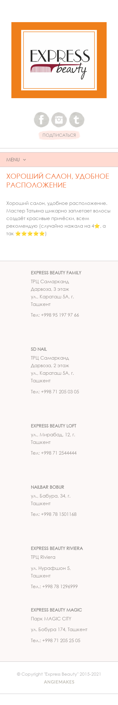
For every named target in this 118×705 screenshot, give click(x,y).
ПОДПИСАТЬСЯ (59, 135)
